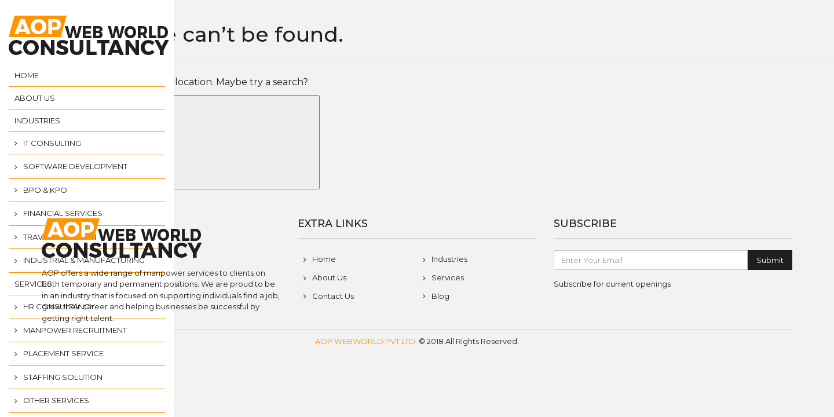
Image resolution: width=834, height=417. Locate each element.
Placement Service (63, 353)
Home (26, 75)
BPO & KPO (45, 190)
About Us (34, 98)
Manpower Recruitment (75, 330)
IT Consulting (52, 143)
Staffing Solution (63, 377)
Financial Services (63, 213)
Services (33, 283)
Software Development (75, 166)
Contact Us (333, 296)
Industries (37, 120)
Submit (770, 260)
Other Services (56, 400)
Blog (440, 296)
